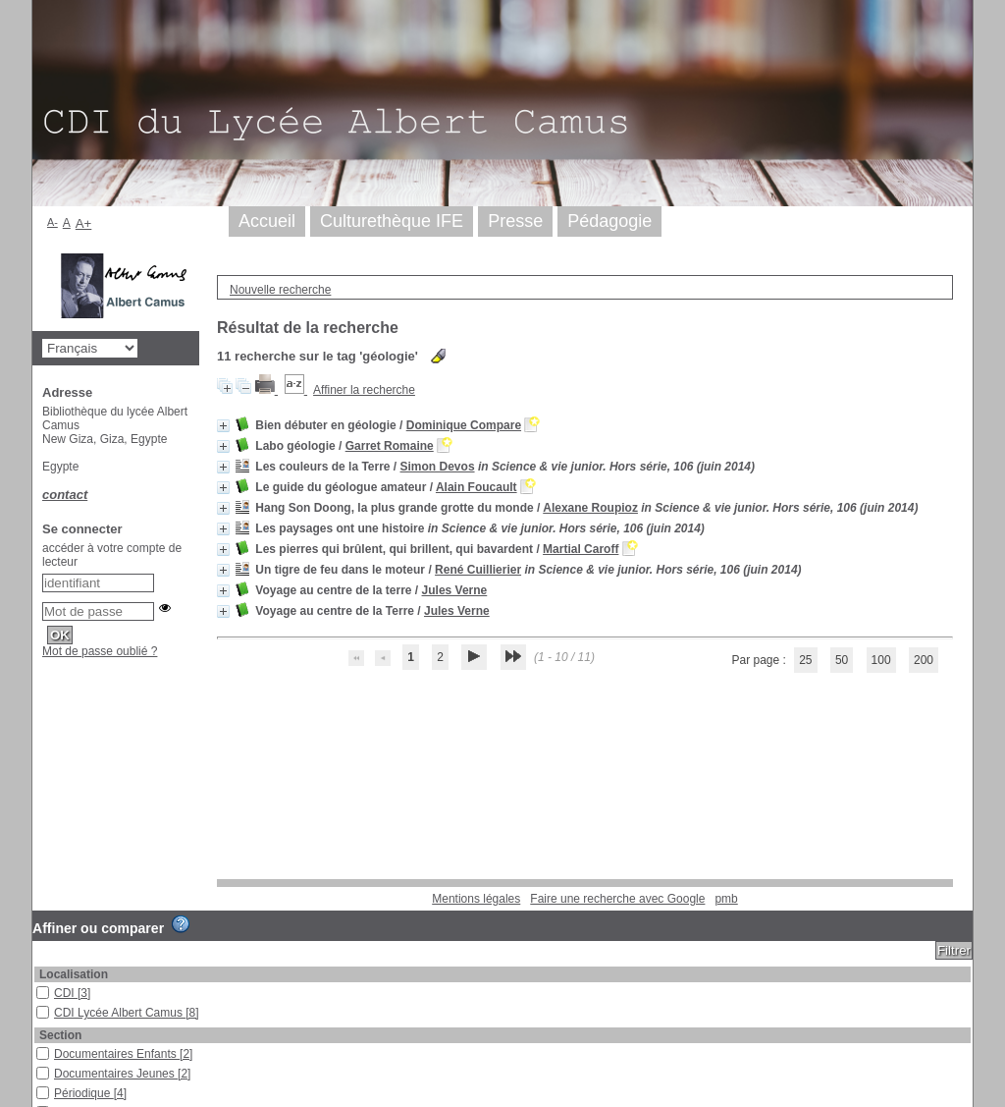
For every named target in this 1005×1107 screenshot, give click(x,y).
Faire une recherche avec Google (617, 899)
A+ (84, 223)
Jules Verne (455, 590)
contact (64, 494)
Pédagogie (609, 221)
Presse (515, 221)
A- (52, 222)
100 (881, 660)
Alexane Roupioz (590, 508)
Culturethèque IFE (391, 221)
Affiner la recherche (364, 390)
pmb (725, 899)
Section (60, 1035)
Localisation (73, 974)
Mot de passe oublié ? (99, 651)
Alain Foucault (476, 487)
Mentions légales (476, 899)
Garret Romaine (389, 446)
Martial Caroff (580, 549)
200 (923, 660)
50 (841, 660)
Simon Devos (437, 466)
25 (805, 660)
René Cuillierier (478, 570)
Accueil (266, 221)
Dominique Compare (463, 425)
